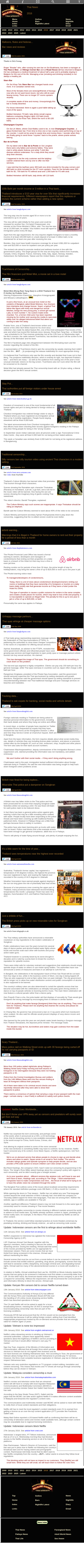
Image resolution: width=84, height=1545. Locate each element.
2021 (75, 30)
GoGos (38, 19)
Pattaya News (21, 1534)
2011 (16, 30)
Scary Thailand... (10, 1042)
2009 (4, 30)
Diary (68, 24)
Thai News (32, 7)
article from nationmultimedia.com (20, 864)
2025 (16, 33)
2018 (58, 30)
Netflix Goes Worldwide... (25, 1109)
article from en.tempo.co (35, 1232)
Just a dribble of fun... (13, 916)
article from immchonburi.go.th (19, 399)
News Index (42, 1522)
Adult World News (62, 1534)
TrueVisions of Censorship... (16, 269)
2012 (22, 30)
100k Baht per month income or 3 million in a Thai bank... (31, 188)
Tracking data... (10, 696)
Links (14, 26)
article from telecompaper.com (38, 1290)
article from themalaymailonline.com (40, 1377)
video (9, 475)
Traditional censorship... (14, 454)
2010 (10, 30)
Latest (22, 33)
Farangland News (62, 1530)
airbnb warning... (10, 530)
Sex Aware (59, 1538)
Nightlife (69, 21)
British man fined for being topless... (20, 780)
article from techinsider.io (31, 1127)
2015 (40, 30)
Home (15, 21)
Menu (14, 19)
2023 (10, 33)
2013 (28, 30)
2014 (34, 30)
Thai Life (19, 1538)
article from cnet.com (34, 1431)
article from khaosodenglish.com (20, 711)
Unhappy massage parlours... (17, 616)
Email (68, 26)
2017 (52, 30)
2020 (70, 30)
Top (13, 1496)
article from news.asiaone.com (19, 472)
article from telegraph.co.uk (18, 931)
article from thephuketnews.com (19, 548)
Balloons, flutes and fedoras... (17, 42)
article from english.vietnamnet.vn (39, 1330)
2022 (4, 33)
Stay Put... (7, 383)
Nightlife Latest (42, 24)
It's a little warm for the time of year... (21, 849)
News (68, 19)
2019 (64, 30)
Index (14, 24)
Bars (37, 21)
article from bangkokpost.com (18, 209)
